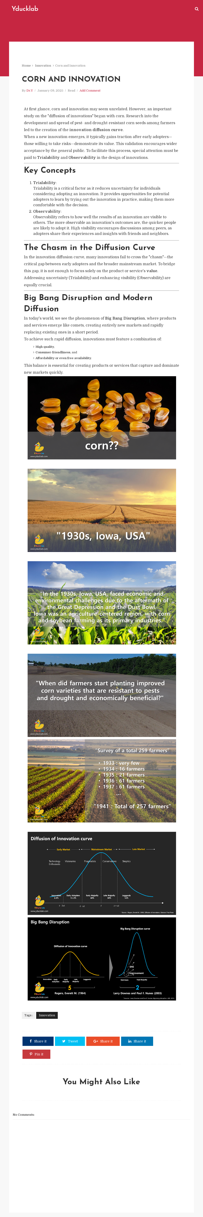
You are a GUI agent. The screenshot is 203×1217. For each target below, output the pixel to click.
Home (27, 67)
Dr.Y (30, 92)
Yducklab (23, 9)
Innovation (44, 67)
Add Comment (90, 92)
